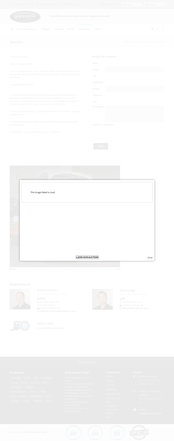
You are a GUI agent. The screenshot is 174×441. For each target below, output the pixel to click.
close (149, 252)
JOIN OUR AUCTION (87, 251)
